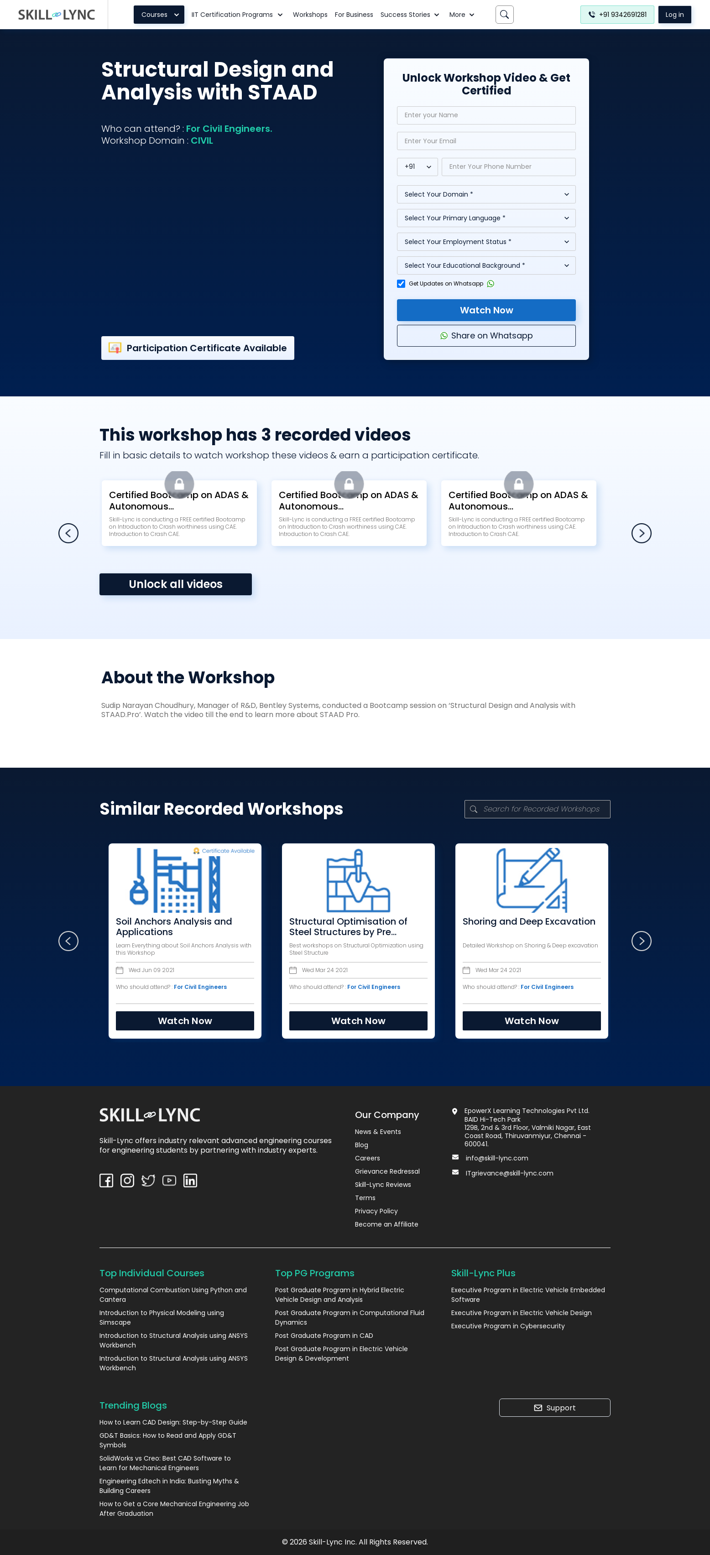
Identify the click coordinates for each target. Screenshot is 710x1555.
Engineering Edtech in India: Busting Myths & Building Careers (169, 1486)
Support (554, 1408)
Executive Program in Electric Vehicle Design (521, 1312)
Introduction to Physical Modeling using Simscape (161, 1317)
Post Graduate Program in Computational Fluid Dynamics (349, 1317)
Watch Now (486, 310)
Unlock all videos (176, 584)
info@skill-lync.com (497, 1158)
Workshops (310, 14)
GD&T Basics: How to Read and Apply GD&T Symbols (167, 1440)
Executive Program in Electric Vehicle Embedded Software (528, 1294)
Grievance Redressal (387, 1171)
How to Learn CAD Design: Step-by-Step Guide (173, 1422)
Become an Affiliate (386, 1224)
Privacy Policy (376, 1211)
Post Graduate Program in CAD (324, 1335)
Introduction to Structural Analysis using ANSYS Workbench (173, 1340)
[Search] (505, 14)
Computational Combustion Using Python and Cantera (173, 1294)
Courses (161, 14)
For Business (354, 14)
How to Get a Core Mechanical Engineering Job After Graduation (174, 1508)
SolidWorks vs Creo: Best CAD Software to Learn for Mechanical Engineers (165, 1463)
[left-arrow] (68, 533)
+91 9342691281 (617, 14)
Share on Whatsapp (486, 335)
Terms (365, 1197)
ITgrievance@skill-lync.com (509, 1173)
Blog (361, 1144)
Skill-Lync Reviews (383, 1184)
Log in (675, 14)
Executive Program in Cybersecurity (508, 1326)
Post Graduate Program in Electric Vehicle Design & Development (341, 1353)
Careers (367, 1158)
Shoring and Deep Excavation (520, 921)
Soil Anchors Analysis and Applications (165, 926)
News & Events (378, 1131)
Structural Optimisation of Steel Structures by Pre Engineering (339, 926)
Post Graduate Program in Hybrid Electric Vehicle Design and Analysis (339, 1294)
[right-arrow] (641, 533)
